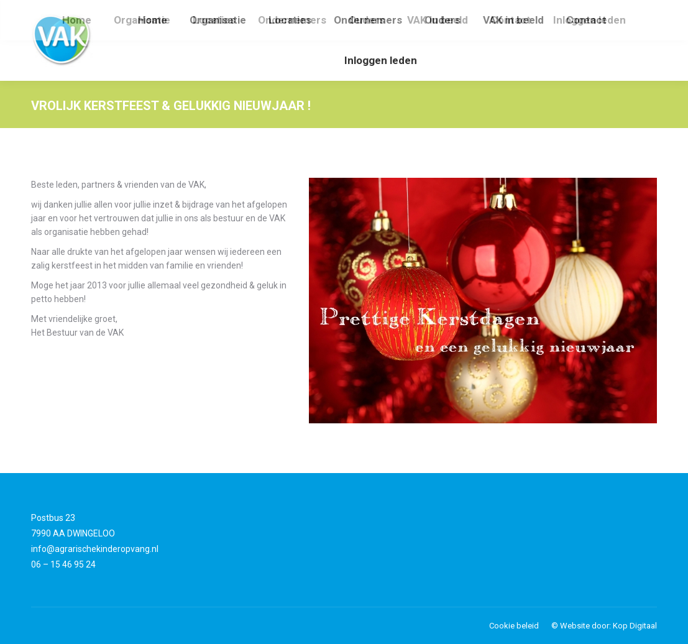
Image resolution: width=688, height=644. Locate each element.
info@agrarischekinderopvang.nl (94, 549)
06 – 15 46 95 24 (63, 564)
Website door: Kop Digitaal (608, 625)
